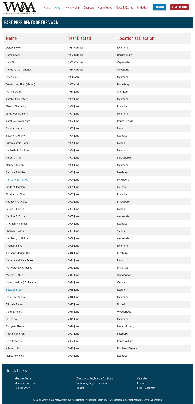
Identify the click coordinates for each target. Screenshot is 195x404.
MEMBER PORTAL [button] (179, 7)
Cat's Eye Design (153, 399)
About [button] (58, 7)
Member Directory (25, 383)
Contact (141, 383)
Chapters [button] (89, 7)
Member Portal (23, 378)
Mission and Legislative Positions (94, 378)
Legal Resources (146, 387)
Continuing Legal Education (91, 383)
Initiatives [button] (143, 7)
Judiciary (80, 387)
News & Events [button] (124, 7)
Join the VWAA (22, 387)
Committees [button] (105, 7)
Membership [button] (73, 7)
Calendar (142, 378)
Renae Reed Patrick (17, 179)
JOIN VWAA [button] (159, 7)
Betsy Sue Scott (14, 289)
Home (47, 7)
